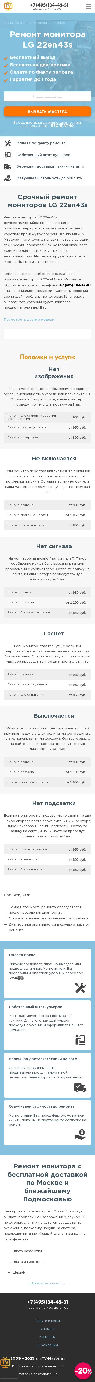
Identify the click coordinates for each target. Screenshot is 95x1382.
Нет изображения (54, 373)
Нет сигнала (54, 546)
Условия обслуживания (38, 1374)
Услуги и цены (47, 1321)
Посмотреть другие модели (29, 319)
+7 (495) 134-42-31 (49, 5)
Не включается (54, 459)
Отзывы (47, 1329)
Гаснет (54, 633)
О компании (47, 1345)
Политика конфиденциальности (38, 1366)
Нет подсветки (54, 803)
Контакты (47, 1337)
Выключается (54, 716)
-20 (83, 1371)
